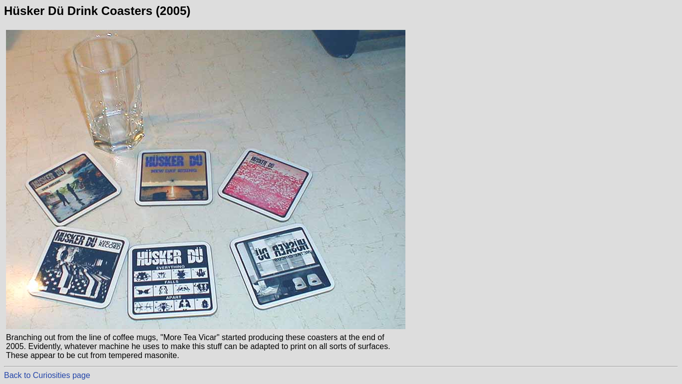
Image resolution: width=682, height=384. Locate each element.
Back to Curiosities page (47, 375)
